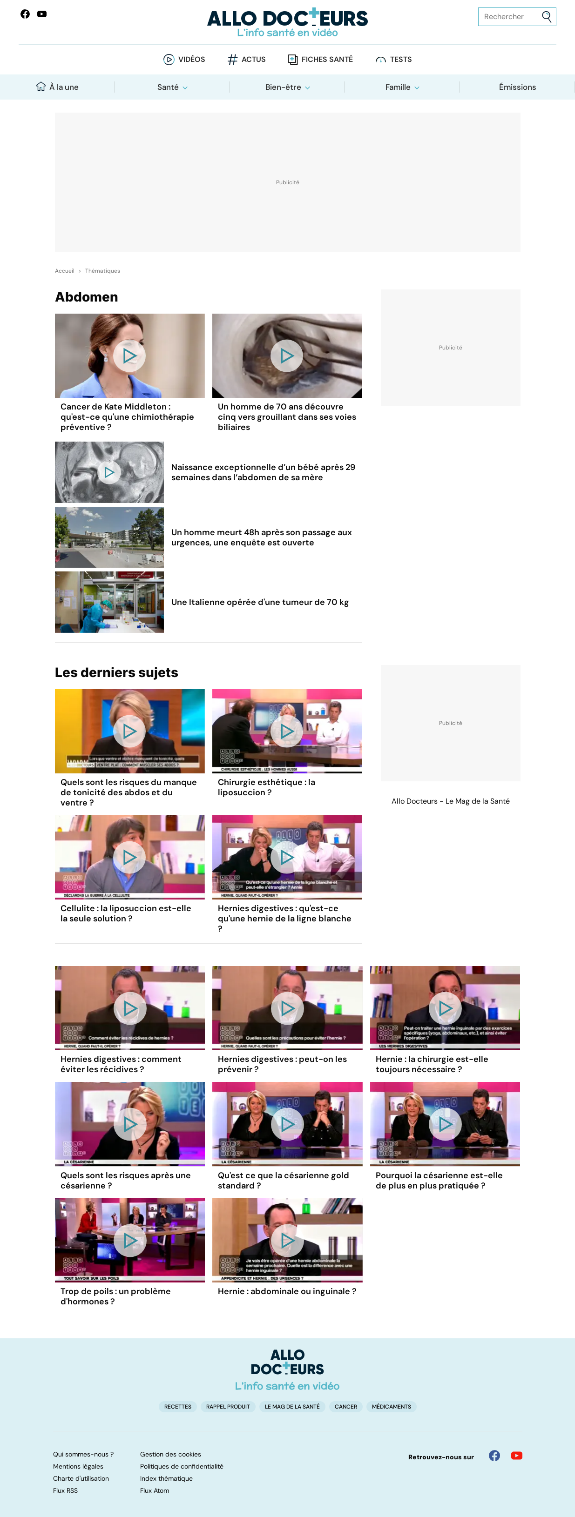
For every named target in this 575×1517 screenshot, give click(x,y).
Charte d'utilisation (81, 1478)
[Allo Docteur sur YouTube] (516, 1455)
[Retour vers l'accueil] (287, 22)
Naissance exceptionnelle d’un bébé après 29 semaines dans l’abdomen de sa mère (263, 472)
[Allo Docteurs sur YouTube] (42, 14)
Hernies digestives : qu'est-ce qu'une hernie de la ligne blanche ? (285, 918)
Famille (398, 87)
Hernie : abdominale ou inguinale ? (287, 1291)
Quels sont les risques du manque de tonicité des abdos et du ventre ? (129, 792)
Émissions (517, 87)
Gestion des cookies (170, 1454)
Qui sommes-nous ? (83, 1454)
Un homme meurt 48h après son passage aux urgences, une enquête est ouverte (261, 537)
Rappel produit (228, 1406)
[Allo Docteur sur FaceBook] (25, 14)
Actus (254, 59)
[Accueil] (287, 1369)
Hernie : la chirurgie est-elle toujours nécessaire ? (432, 1064)
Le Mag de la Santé (292, 1406)
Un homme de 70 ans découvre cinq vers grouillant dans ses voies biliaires (287, 417)
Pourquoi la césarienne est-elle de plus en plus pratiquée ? (439, 1180)
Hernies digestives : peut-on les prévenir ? (282, 1064)
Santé (168, 87)
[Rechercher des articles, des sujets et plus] (517, 16)
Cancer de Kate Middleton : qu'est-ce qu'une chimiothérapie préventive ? (127, 417)
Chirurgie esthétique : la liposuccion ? (266, 787)
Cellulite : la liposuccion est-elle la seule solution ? (126, 913)
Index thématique (166, 1478)
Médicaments (391, 1406)
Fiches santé (327, 59)
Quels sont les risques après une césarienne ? (126, 1180)
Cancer (346, 1406)
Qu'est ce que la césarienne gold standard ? (283, 1180)
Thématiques (102, 271)
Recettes (177, 1406)
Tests (401, 59)
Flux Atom (154, 1490)
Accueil (64, 271)
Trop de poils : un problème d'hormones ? (116, 1296)
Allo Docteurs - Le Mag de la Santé (451, 801)
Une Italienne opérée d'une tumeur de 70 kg (260, 602)
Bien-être (283, 87)
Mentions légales (78, 1466)
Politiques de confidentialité (181, 1466)
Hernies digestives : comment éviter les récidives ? (121, 1064)
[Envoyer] (546, 17)
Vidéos (191, 59)
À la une (57, 86)
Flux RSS (65, 1490)
